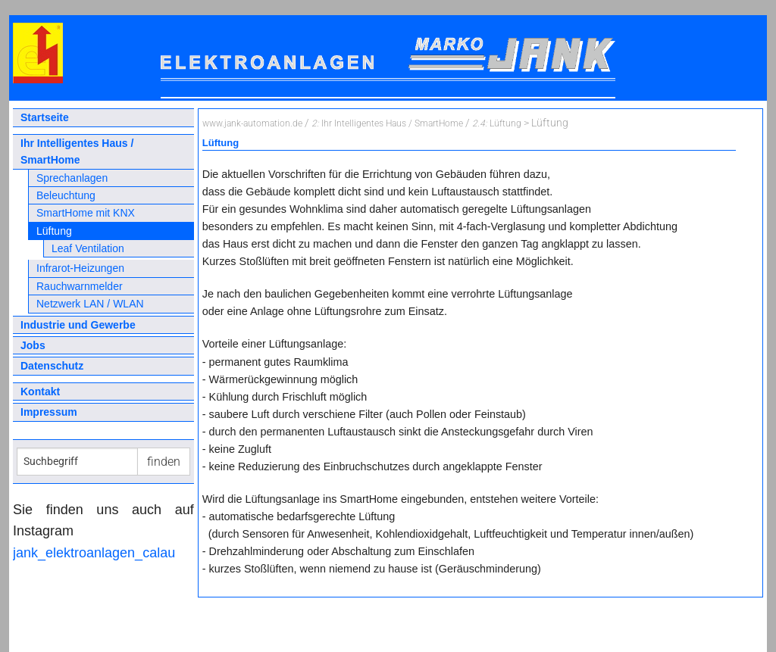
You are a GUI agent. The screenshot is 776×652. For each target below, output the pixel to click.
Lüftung (54, 231)
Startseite (44, 117)
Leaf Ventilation (88, 248)
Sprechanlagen (72, 178)
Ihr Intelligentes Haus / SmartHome (76, 151)
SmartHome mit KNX (85, 213)
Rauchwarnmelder (79, 286)
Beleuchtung (65, 195)
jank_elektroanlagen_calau (94, 552)
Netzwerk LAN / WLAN (90, 304)
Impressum (48, 412)
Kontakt (40, 391)
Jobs (32, 345)
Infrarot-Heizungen (80, 268)
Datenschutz (51, 366)
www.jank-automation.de (252, 123)
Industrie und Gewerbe (78, 325)
